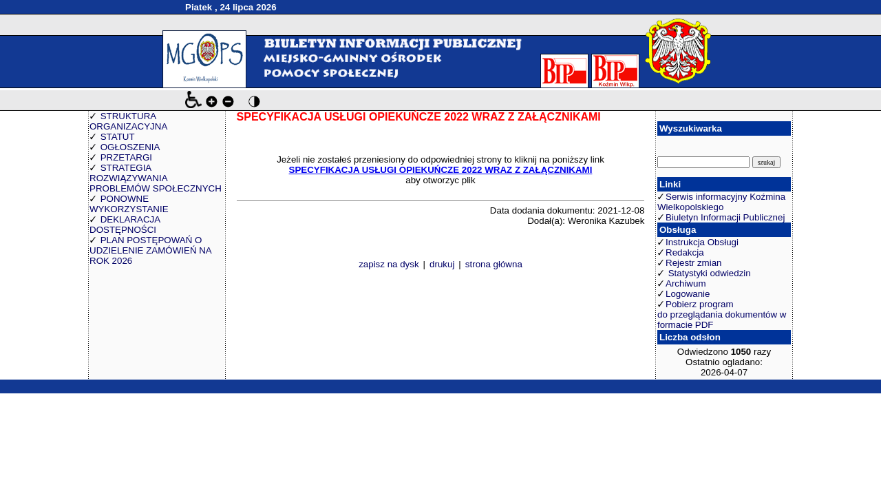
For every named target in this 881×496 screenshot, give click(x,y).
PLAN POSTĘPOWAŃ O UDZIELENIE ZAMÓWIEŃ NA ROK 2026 (150, 250)
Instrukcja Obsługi (702, 242)
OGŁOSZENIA (130, 147)
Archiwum (686, 283)
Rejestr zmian (693, 263)
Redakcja (685, 252)
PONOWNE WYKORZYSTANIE (129, 204)
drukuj (441, 264)
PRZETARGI (126, 157)
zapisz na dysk (388, 264)
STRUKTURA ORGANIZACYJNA (128, 121)
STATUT (117, 137)
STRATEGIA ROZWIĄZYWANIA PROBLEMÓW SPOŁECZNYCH (155, 178)
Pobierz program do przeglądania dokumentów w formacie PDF (721, 314)
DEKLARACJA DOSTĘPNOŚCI (124, 224)
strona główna (493, 264)
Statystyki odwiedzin (708, 273)
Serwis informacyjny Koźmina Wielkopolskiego (721, 202)
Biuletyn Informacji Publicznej (725, 217)
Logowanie (688, 294)
